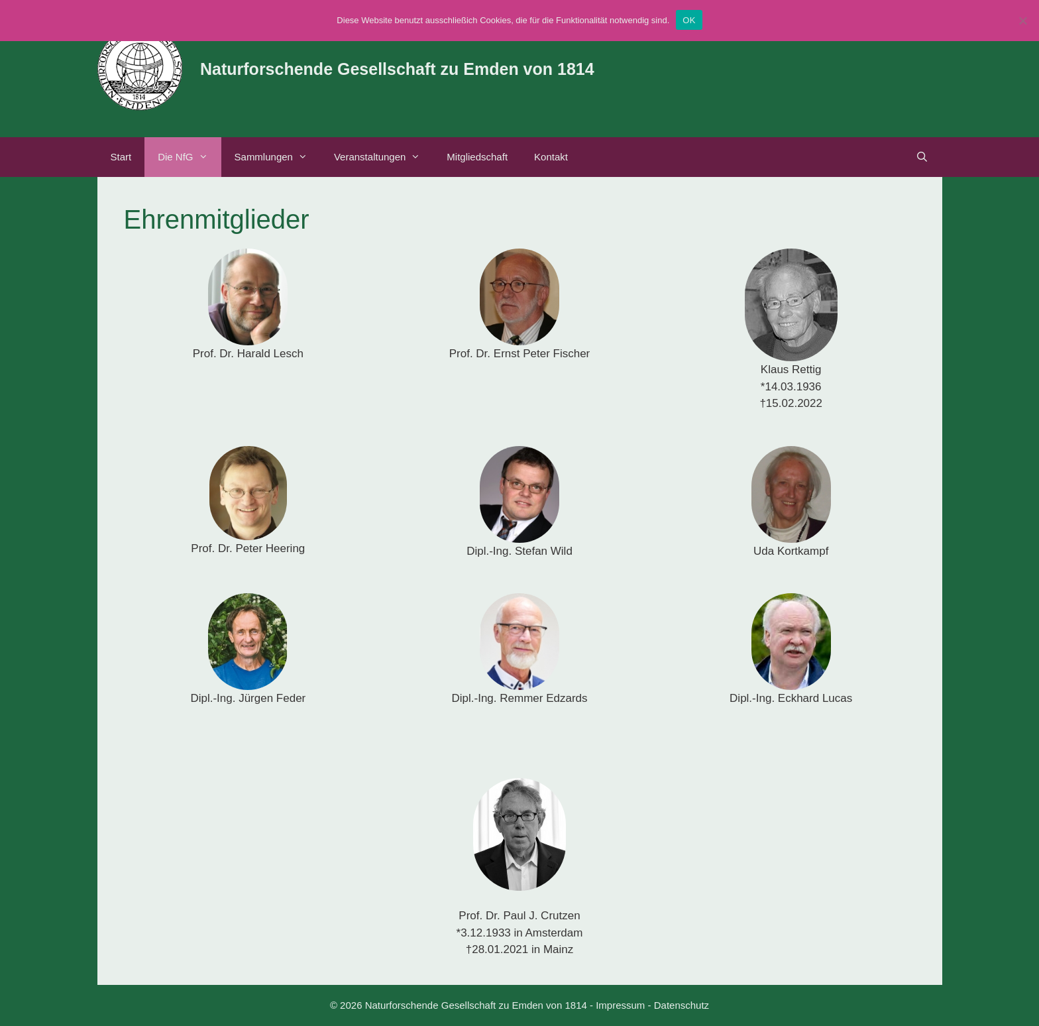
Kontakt (551, 156)
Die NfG (189, 157)
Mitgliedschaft (477, 156)
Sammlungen (278, 157)
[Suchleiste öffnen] (922, 157)
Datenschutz (681, 1005)
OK (689, 20)
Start (121, 156)
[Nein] (1022, 20)
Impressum (620, 1005)
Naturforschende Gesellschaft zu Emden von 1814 (397, 69)
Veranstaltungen (383, 157)
